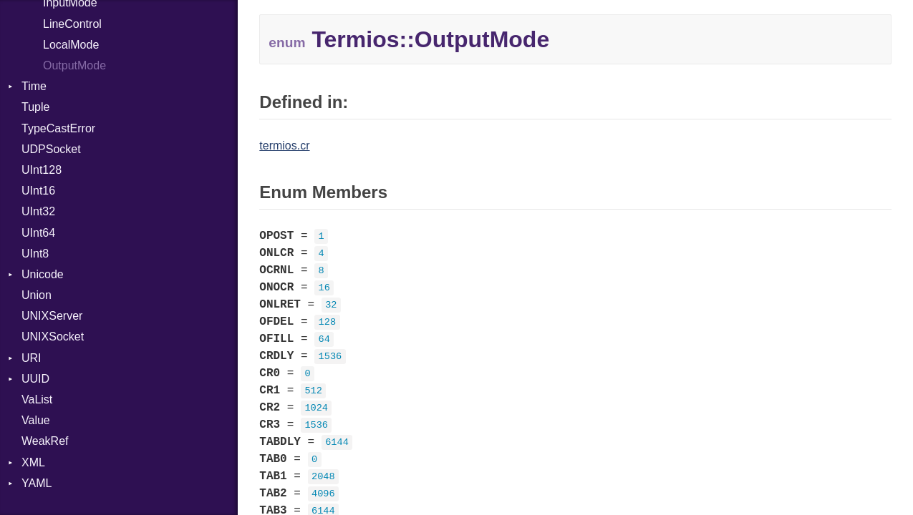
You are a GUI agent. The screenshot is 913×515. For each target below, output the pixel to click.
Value (35, 420)
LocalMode (71, 45)
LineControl (72, 24)
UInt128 (41, 170)
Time (34, 86)
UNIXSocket (52, 336)
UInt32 (38, 211)
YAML (36, 483)
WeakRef (45, 441)
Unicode (42, 274)
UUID (35, 379)
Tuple (35, 107)
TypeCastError (58, 128)
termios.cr (284, 145)
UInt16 (38, 191)
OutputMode (74, 65)
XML (33, 462)
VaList (36, 399)
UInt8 (35, 253)
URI (31, 358)
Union (36, 295)
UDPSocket (51, 149)
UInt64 (38, 233)
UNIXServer (51, 316)
